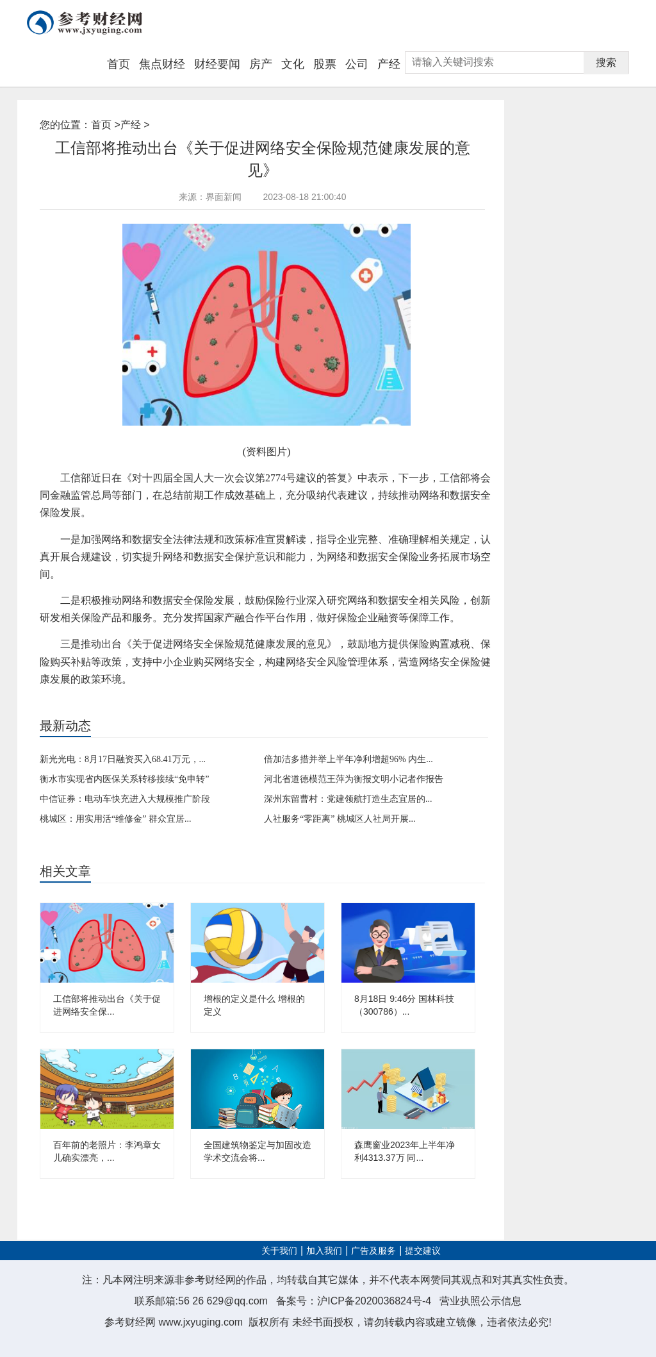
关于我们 (279, 1251)
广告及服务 (373, 1251)
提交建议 (423, 1251)
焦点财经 (162, 64)
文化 (292, 64)
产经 (388, 64)
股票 (324, 64)
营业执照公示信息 (480, 1300)
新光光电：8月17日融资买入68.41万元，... (123, 759)
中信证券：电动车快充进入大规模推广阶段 (125, 799)
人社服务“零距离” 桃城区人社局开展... (339, 819)
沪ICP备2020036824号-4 (374, 1300)
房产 (260, 64)
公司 (356, 64)
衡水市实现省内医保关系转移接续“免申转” (124, 779)
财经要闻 (217, 64)
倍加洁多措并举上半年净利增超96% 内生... (348, 759)
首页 (118, 64)
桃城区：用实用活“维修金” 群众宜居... (115, 819)
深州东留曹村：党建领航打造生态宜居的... (348, 799)
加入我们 (324, 1251)
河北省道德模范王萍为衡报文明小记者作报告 (353, 779)
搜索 (606, 62)
